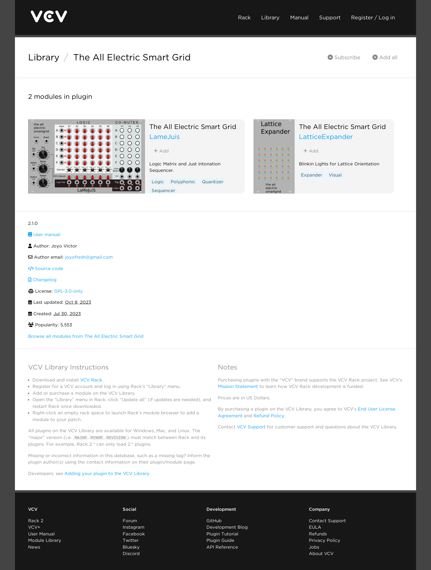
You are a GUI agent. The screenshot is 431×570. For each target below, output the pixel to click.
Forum (130, 520)
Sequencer (163, 190)
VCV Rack (91, 380)
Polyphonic (183, 181)
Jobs (314, 546)
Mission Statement (238, 386)
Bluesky (131, 546)
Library (270, 17)
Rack (244, 17)
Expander (311, 175)
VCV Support (251, 427)
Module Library (44, 540)
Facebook (134, 533)
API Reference (222, 546)
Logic (158, 181)
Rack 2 (35, 520)
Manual (299, 17)
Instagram (133, 527)
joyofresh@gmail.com (89, 257)
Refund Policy (269, 415)
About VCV (321, 553)
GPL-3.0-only (68, 291)
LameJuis (164, 136)
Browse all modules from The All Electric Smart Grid (85, 336)
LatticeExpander (326, 136)
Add (161, 151)
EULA (315, 527)
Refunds (318, 533)
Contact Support (327, 520)
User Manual (41, 533)
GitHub (214, 520)
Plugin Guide (220, 540)
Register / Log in (373, 17)
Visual (335, 175)
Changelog (42, 279)
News (34, 546)
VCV (32, 509)
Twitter (130, 540)
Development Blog (227, 527)
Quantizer (212, 181)
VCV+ (34, 527)
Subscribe (344, 57)
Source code (45, 268)
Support (330, 17)
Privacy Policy (324, 540)
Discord (131, 553)
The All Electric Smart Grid (132, 57)
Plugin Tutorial (222, 533)
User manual (44, 234)
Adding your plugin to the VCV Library (106, 473)
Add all (385, 57)
